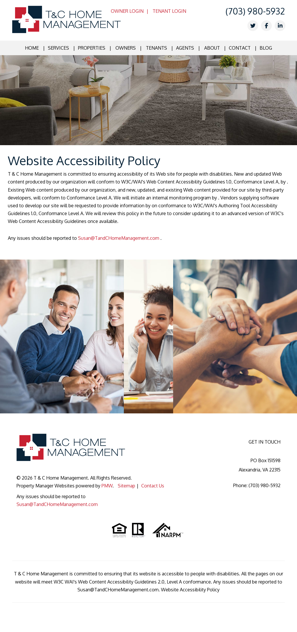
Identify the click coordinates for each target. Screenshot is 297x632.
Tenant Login (169, 11)
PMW (107, 486)
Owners (125, 48)
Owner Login (127, 11)
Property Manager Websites (46, 486)
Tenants (156, 48)
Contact (240, 48)
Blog (266, 48)
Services (58, 48)
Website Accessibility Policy (190, 590)
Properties (91, 48)
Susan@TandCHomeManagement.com (119, 238)
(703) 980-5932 (255, 11)
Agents (185, 48)
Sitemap (126, 486)
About (212, 48)
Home (32, 48)
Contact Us (152, 486)
